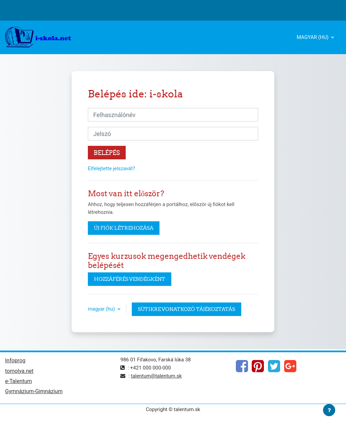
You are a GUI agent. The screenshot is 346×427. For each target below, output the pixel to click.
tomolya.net (19, 371)
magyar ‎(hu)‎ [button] (102, 309)
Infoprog (15, 360)
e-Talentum (18, 381)
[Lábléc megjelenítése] (329, 410)
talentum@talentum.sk (156, 376)
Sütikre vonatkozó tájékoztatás (186, 309)
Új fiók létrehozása (123, 228)
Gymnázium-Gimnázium (34, 391)
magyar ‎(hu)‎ (313, 37)
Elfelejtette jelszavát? (111, 168)
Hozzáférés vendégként (129, 279)
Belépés (107, 153)
